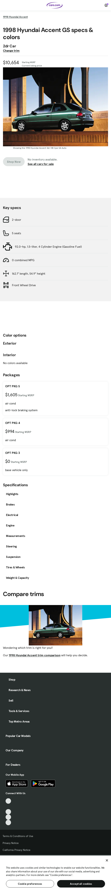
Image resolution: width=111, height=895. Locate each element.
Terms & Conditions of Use (18, 836)
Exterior (9, 343)
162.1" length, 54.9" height (28, 273)
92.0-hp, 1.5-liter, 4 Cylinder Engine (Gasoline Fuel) (48, 246)
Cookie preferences (30, 883)
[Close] (107, 860)
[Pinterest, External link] (8, 822)
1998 (15, 17)
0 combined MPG (23, 260)
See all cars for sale (41, 164)
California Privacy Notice (16, 850)
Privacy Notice (11, 843)
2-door (16, 220)
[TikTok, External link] (8, 801)
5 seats (16, 233)
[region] (55, 875)
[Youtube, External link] (8, 812)
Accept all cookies (81, 883)
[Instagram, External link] (8, 817)
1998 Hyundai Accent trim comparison (34, 655)
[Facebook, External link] (8, 806)
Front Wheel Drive (24, 285)
